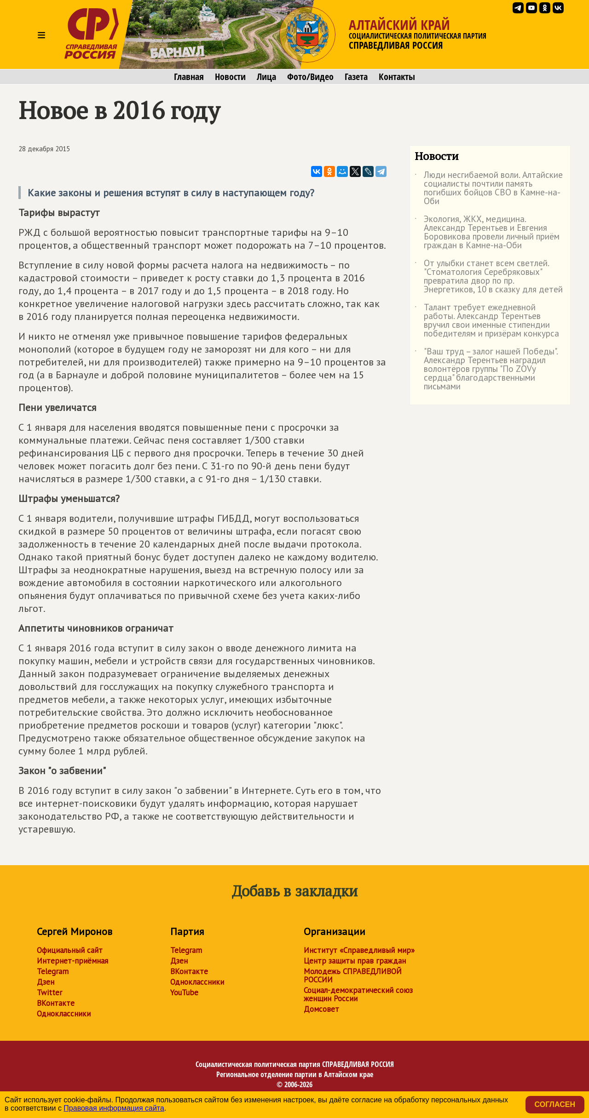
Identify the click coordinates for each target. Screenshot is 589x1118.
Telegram (53, 971)
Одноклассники (64, 1014)
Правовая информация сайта (114, 1108)
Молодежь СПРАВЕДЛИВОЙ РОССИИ (353, 975)
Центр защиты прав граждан (355, 961)
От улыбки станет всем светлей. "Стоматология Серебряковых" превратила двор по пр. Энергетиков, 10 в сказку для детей (489, 277)
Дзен (45, 982)
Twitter (49, 992)
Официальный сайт (70, 950)
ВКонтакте (56, 1003)
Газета (356, 77)
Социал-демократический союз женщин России (358, 994)
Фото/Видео (310, 77)
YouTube (184, 992)
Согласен (555, 1104)
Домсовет (321, 1009)
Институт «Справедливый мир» (359, 950)
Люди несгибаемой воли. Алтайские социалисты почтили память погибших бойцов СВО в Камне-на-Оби (489, 188)
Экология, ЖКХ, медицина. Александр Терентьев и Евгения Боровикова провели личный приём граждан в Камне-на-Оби (487, 233)
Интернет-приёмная (72, 961)
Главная (189, 77)
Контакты (397, 77)
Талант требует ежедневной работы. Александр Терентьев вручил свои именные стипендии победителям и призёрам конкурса (487, 321)
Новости (230, 77)
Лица (266, 77)
